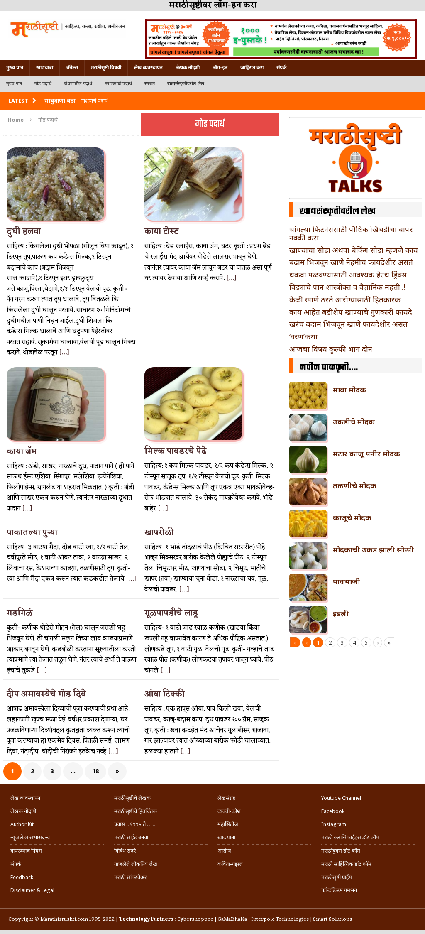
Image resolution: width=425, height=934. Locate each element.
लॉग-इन (219, 68)
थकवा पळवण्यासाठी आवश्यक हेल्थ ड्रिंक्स (348, 274)
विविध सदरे (125, 851)
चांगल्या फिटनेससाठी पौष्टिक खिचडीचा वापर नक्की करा (351, 233)
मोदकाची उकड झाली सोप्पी (373, 549)
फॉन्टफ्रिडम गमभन (339, 890)
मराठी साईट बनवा (131, 837)
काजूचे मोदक (352, 517)
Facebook (332, 811)
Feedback (21, 877)
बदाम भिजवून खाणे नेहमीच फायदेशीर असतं (351, 262)
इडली (341, 613)
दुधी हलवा (24, 231)
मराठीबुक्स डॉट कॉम (340, 851)
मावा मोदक (349, 390)
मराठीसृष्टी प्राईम (336, 877)
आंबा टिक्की (164, 694)
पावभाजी (346, 581)
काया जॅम (22, 451)
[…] (64, 352)
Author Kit (22, 824)
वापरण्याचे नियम (26, 851)
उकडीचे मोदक (354, 422)
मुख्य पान (14, 68)
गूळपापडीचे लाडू (171, 613)
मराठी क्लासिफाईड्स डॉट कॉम (350, 837)
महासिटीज (227, 824)
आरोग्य (224, 851)
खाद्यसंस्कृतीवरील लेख (185, 83)
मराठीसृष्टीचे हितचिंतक (135, 811)
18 (95, 771)
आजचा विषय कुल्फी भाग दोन (330, 349)
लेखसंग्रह (226, 798)
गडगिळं (19, 613)
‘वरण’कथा (303, 336)
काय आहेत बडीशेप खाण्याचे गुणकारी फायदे (350, 312)
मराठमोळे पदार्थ (118, 83)
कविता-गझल (230, 864)
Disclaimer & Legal (32, 890)
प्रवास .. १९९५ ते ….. (134, 824)
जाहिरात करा (252, 68)
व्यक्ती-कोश (229, 811)
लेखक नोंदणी (188, 68)
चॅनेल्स (72, 68)
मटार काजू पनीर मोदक (366, 453)
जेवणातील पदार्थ (78, 83)
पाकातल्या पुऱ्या (32, 532)
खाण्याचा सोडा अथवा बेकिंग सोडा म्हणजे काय (353, 250)
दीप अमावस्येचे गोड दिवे (46, 694)
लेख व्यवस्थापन (148, 68)
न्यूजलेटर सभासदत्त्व (30, 837)
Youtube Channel (341, 798)
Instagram (333, 824)
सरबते (149, 83)
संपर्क (281, 68)
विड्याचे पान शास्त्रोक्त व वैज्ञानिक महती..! (347, 287)
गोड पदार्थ (42, 83)
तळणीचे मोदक (354, 485)
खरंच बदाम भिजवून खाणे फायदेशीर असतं (348, 324)
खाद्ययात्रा (44, 68)
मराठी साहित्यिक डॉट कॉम (346, 864)
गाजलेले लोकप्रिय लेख (135, 864)
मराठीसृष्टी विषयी (106, 68)
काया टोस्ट (161, 231)
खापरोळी (159, 532)
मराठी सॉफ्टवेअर (130, 877)
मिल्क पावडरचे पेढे (175, 451)
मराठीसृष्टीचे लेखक (132, 798)
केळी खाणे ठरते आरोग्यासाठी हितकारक (345, 299)
